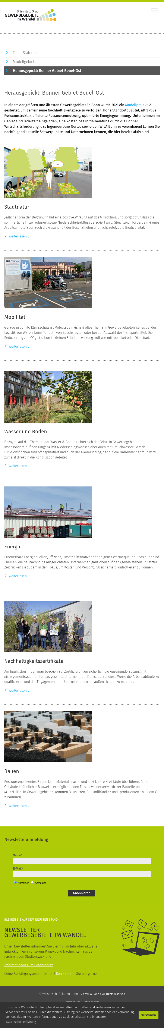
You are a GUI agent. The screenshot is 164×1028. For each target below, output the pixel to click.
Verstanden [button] (148, 1015)
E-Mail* (18, 868)
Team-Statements (27, 53)
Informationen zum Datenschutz (28, 965)
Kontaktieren (65, 974)
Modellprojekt (136, 105)
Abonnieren (81, 893)
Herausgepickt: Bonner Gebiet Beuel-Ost (47, 71)
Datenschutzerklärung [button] (21, 1022)
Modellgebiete (24, 62)
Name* (17, 855)
